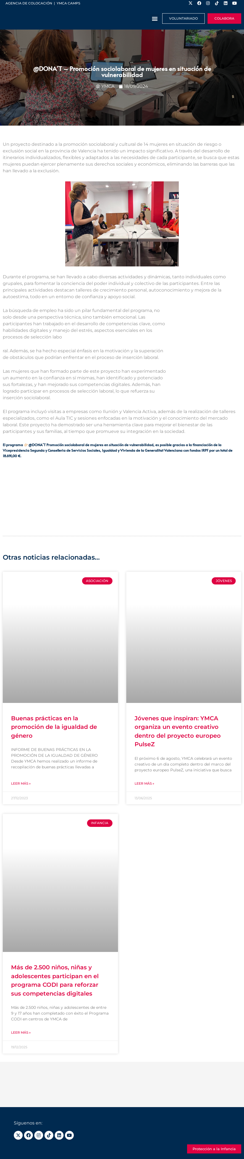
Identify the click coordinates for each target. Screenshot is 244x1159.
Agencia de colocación (29, 3)
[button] (154, 18)
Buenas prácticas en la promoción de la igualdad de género (54, 727)
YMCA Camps (68, 3)
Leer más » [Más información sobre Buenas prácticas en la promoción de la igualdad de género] (21, 783)
